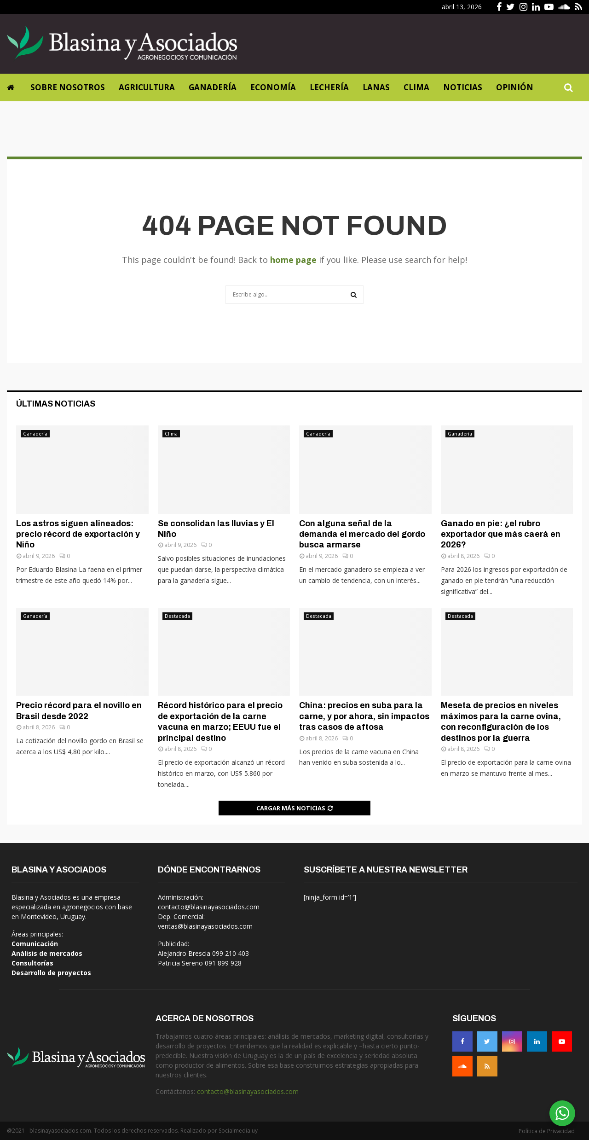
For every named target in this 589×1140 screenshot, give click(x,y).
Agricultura (147, 87)
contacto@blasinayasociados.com (248, 1091)
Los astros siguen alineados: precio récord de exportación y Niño (78, 534)
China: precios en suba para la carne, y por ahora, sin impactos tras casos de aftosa (364, 716)
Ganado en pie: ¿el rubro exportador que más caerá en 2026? (500, 534)
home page (293, 259)
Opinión (514, 87)
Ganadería (213, 87)
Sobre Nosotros (67, 87)
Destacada (177, 616)
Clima (416, 87)
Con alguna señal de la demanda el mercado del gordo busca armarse (362, 534)
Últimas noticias (55, 403)
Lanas (376, 87)
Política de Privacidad (547, 1131)
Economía (273, 87)
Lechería (329, 87)
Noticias (462, 87)
